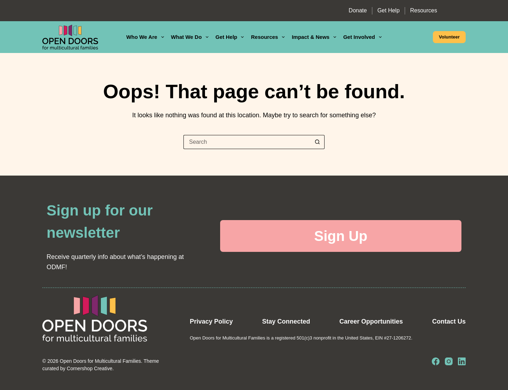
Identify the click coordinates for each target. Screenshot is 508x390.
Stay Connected (286, 321)
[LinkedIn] (462, 361)
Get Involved (364, 37)
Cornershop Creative (89, 368)
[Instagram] (449, 361)
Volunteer (449, 37)
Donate (358, 10)
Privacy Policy (211, 321)
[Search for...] (246, 142)
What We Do (191, 37)
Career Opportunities (371, 321)
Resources (423, 10)
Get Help (388, 10)
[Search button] (317, 142)
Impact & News (315, 37)
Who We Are (146, 37)
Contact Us (449, 321)
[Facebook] (436, 361)
